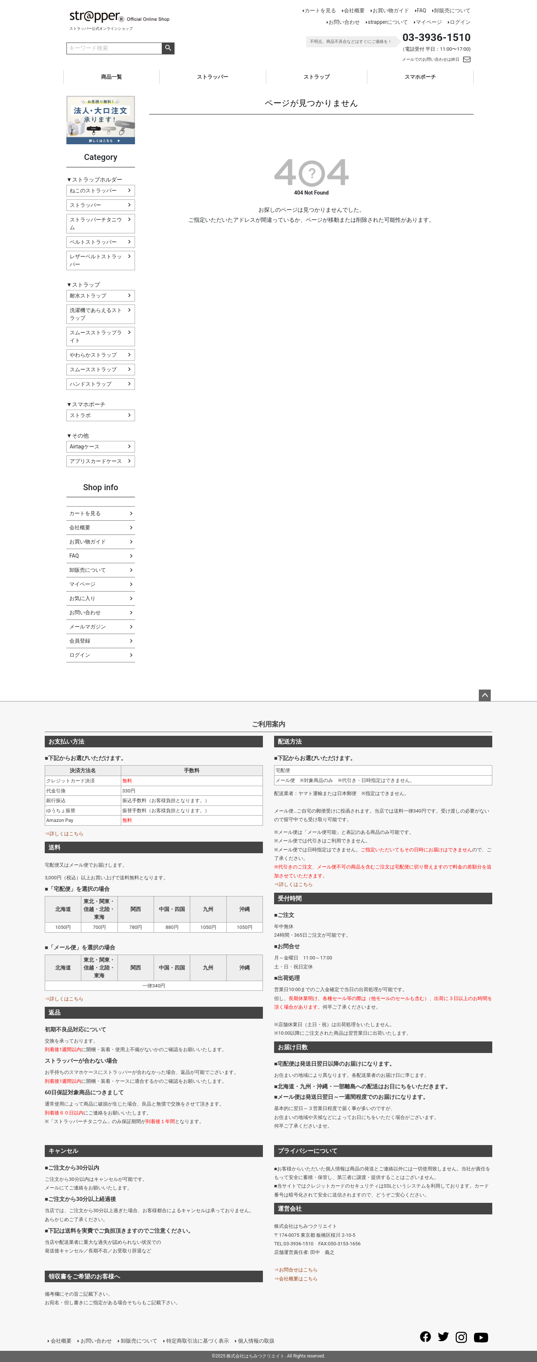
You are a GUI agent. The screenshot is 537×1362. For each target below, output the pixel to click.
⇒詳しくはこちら (64, 833)
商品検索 (168, 48)
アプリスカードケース (96, 461)
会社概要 (354, 10)
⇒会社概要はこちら (296, 1278)
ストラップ (317, 77)
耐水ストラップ (88, 296)
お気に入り (82, 598)
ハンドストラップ (91, 384)
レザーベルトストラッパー (96, 260)
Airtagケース (85, 447)
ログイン (460, 22)
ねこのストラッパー (93, 190)
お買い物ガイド (391, 10)
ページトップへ (485, 696)
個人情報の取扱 (256, 1341)
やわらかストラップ (93, 355)
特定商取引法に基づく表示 (197, 1341)
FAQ (421, 10)
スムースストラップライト (96, 336)
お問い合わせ (344, 22)
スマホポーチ (420, 77)
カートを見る (320, 10)
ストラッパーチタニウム (96, 223)
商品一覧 (111, 77)
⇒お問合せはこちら (296, 1270)
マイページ (429, 22)
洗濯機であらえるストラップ (96, 314)
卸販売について (452, 10)
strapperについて (388, 22)
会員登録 (79, 641)
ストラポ (80, 415)
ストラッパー (212, 77)
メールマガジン (87, 627)
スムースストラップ (93, 369)
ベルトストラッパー (93, 242)
